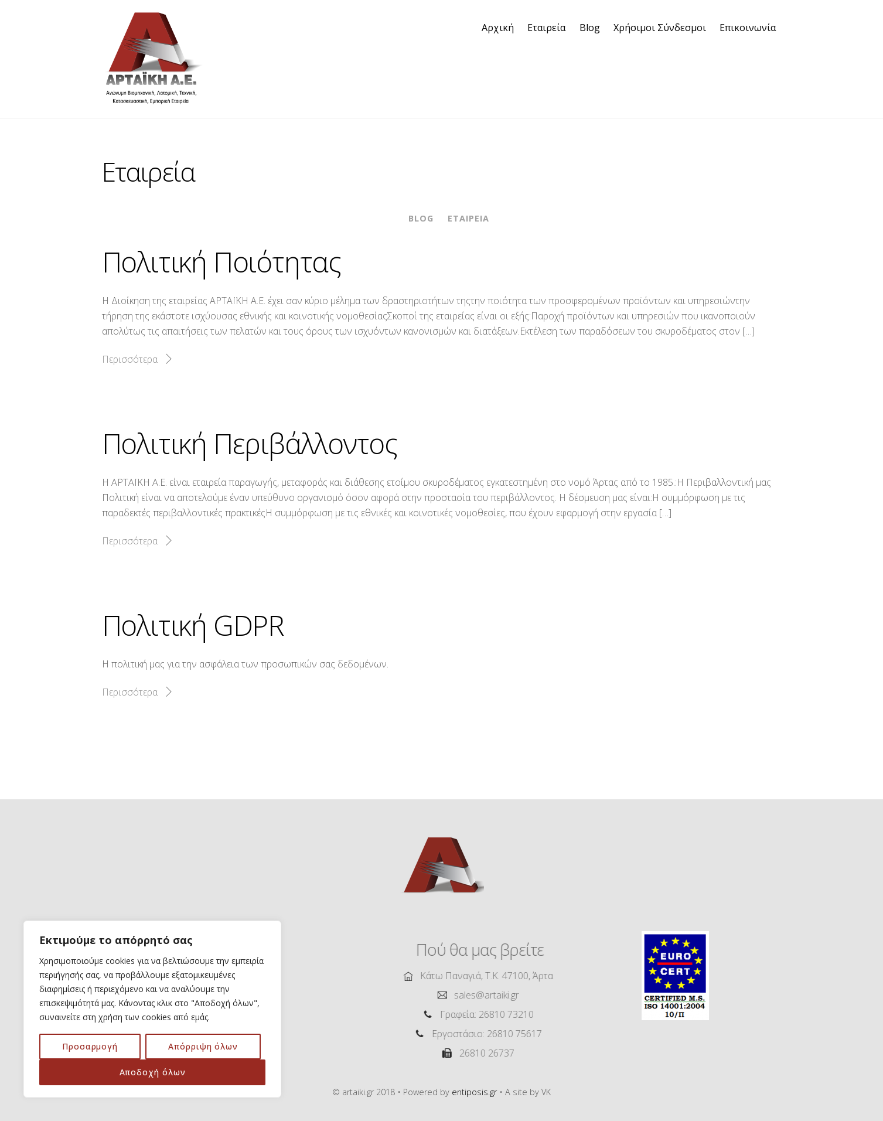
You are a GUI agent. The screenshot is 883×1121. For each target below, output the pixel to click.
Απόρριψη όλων (203, 1046)
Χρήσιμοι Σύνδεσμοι (659, 27)
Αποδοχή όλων (152, 1072)
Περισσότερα (130, 359)
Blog (589, 27)
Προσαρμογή (90, 1046)
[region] (152, 1009)
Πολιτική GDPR (193, 625)
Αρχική (498, 27)
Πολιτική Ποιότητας (221, 262)
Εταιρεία (546, 27)
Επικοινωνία (748, 27)
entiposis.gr (474, 1092)
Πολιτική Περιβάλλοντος (250, 443)
